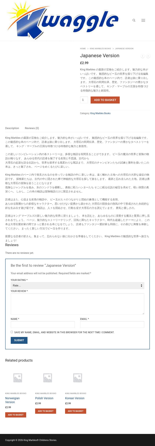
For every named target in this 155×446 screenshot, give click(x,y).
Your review (19, 291)
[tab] (12, 128)
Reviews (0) (32, 128)
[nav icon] (143, 20)
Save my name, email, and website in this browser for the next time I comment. (64, 332)
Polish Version (44, 398)
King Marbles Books (100, 48)
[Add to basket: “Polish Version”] (45, 411)
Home (83, 48)
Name (15, 319)
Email (84, 319)
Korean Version (74, 398)
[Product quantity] (84, 100)
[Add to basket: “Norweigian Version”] (15, 414)
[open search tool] (134, 20)
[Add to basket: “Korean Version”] (75, 411)
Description (12, 128)
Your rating (19, 280)
